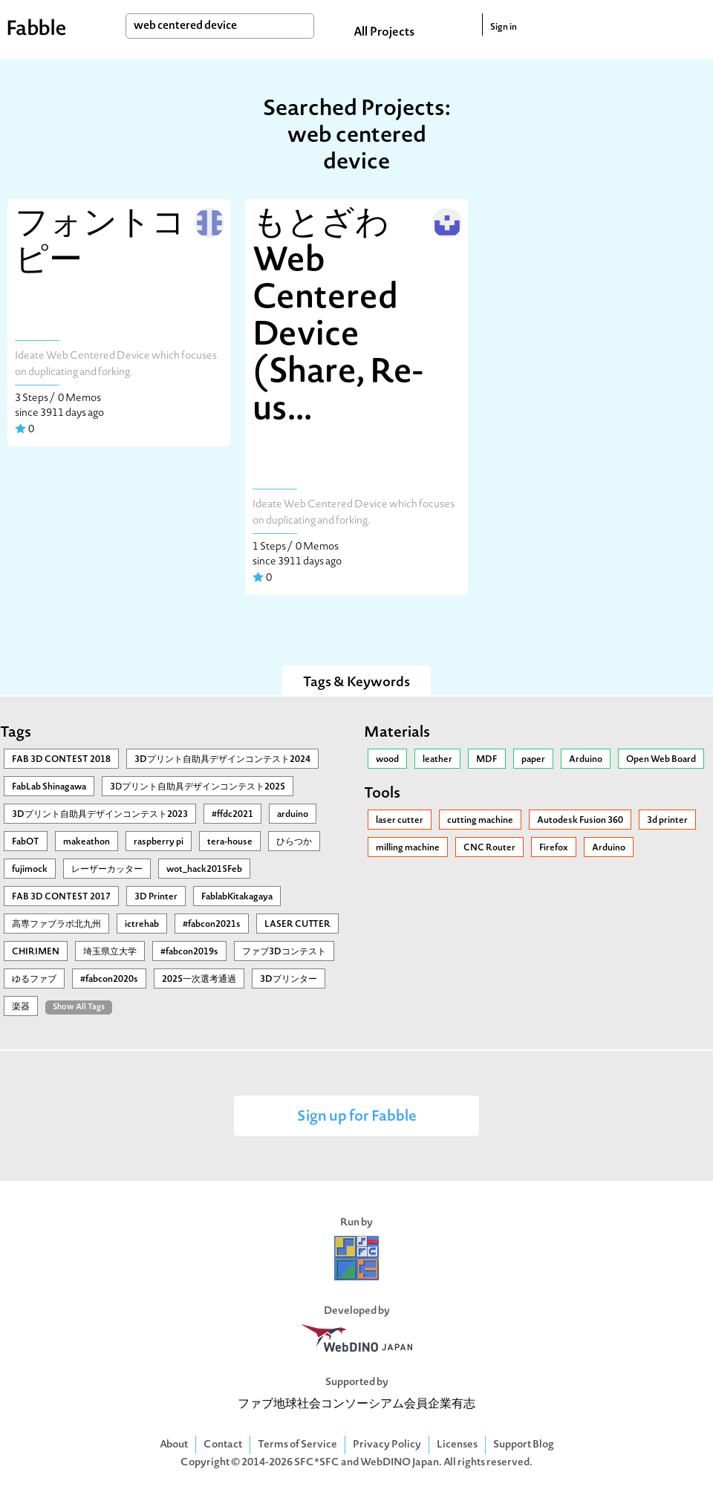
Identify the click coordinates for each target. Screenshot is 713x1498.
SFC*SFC (316, 1462)
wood (387, 759)
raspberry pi (158, 842)
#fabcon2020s (109, 979)
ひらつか (294, 842)
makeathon (86, 842)
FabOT (25, 842)
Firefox (553, 848)
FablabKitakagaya (237, 897)
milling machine (408, 848)
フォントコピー (100, 243)
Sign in (503, 27)
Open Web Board (661, 759)
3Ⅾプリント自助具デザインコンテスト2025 (197, 787)
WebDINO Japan (399, 1462)
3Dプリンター (288, 979)
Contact (223, 1444)
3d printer (667, 820)
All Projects (384, 33)
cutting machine (480, 820)
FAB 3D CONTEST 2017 (61, 897)
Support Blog (523, 1444)
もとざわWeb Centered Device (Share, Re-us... (338, 318)
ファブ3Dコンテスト (284, 952)
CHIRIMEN (35, 952)
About (174, 1444)
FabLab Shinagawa (49, 787)
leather (437, 759)
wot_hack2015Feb (204, 869)
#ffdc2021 (232, 814)
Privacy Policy (387, 1444)
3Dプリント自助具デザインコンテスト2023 (100, 814)
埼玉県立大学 (110, 952)
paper (533, 759)
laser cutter (399, 820)
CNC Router (489, 848)
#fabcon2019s (189, 952)
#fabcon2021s (212, 924)
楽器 (21, 1007)
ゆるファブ (34, 979)
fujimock (30, 869)
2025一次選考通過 (199, 979)
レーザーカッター (107, 869)
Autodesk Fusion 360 (580, 820)
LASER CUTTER (297, 924)
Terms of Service (297, 1444)
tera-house (230, 842)
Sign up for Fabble (357, 1117)
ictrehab (142, 924)
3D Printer (156, 897)
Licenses (457, 1444)
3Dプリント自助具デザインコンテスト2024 (222, 759)
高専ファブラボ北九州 (56, 924)
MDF (487, 759)
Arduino (585, 759)
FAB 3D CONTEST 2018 (61, 759)
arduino (292, 814)
